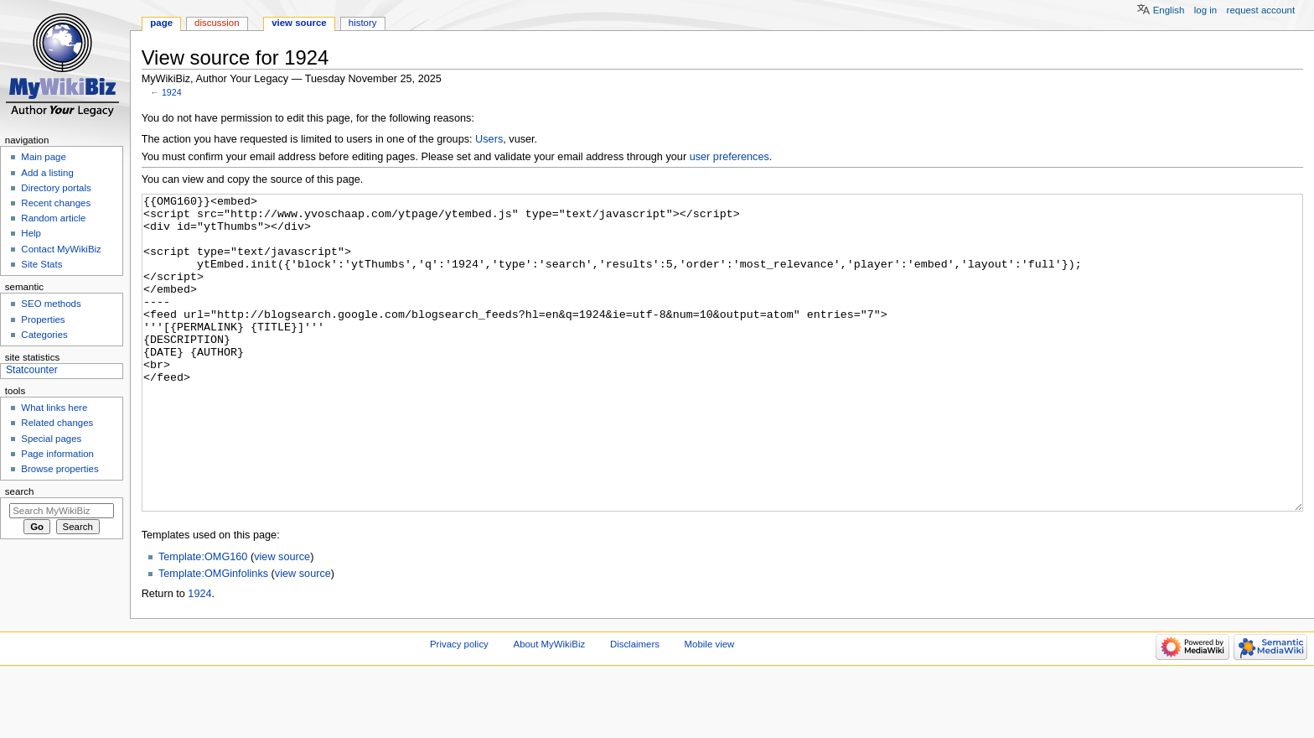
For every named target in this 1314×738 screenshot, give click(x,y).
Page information (57, 454)
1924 (172, 92)
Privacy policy (459, 707)
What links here (54, 408)
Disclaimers (635, 707)
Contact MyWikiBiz (61, 249)
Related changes (57, 423)
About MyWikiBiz (550, 707)
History (363, 23)
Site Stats (41, 264)
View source (299, 23)
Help (31, 233)
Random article (53, 218)
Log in (1205, 10)
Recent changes (56, 203)
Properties (43, 319)
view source (282, 620)
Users (489, 139)
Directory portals (56, 188)
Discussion (216, 23)
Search (19, 491)
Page (161, 23)
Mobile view (710, 707)
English (1169, 10)
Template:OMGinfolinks (213, 636)
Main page (43, 157)
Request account (1261, 10)
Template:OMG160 (202, 620)
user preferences (729, 157)
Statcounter (32, 370)
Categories (44, 335)
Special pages (51, 439)
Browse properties (59, 469)
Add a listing (47, 173)
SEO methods (50, 304)
